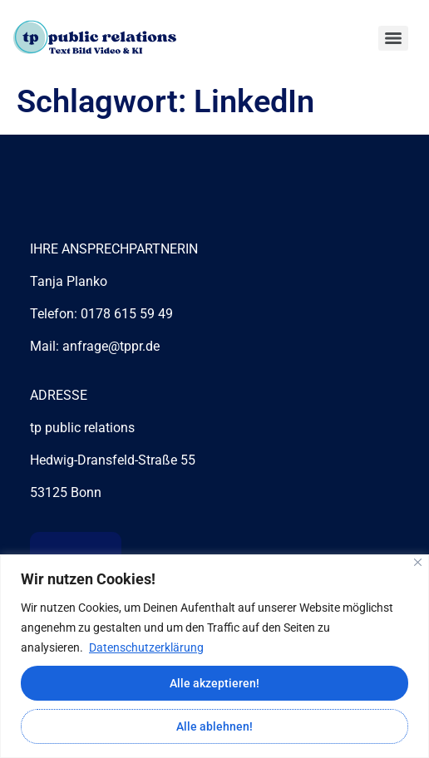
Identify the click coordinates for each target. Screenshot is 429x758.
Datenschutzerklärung (146, 647)
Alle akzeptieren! (214, 683)
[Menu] (393, 38)
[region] (214, 656)
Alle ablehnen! (214, 726)
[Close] (418, 562)
